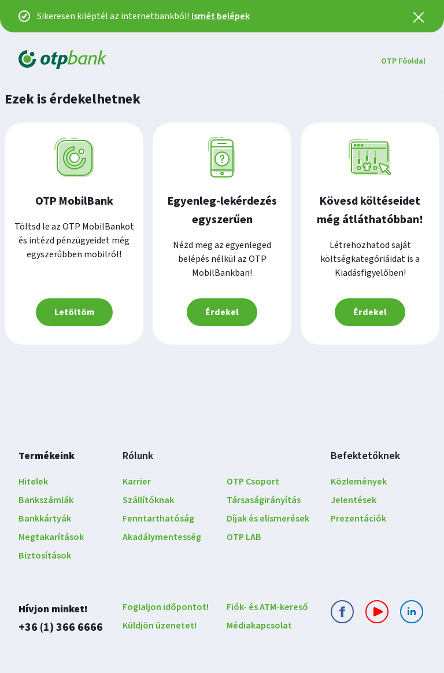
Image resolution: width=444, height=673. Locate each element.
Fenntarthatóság (158, 518)
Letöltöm (74, 312)
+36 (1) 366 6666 (60, 627)
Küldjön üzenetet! (160, 625)
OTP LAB (244, 537)
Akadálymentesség (162, 537)
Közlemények (359, 481)
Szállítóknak (148, 500)
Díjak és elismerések (268, 518)
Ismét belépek (220, 16)
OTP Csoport (253, 481)
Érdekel (222, 312)
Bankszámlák (45, 500)
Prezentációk (358, 518)
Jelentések (353, 500)
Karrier (137, 481)
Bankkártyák (44, 518)
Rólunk (138, 456)
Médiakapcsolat (259, 625)
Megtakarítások (51, 537)
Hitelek (33, 481)
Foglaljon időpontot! (166, 607)
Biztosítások (44, 555)
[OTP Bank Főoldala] (62, 61)
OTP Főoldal (403, 61)
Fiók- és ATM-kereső (267, 607)
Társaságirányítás (264, 500)
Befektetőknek (365, 456)
